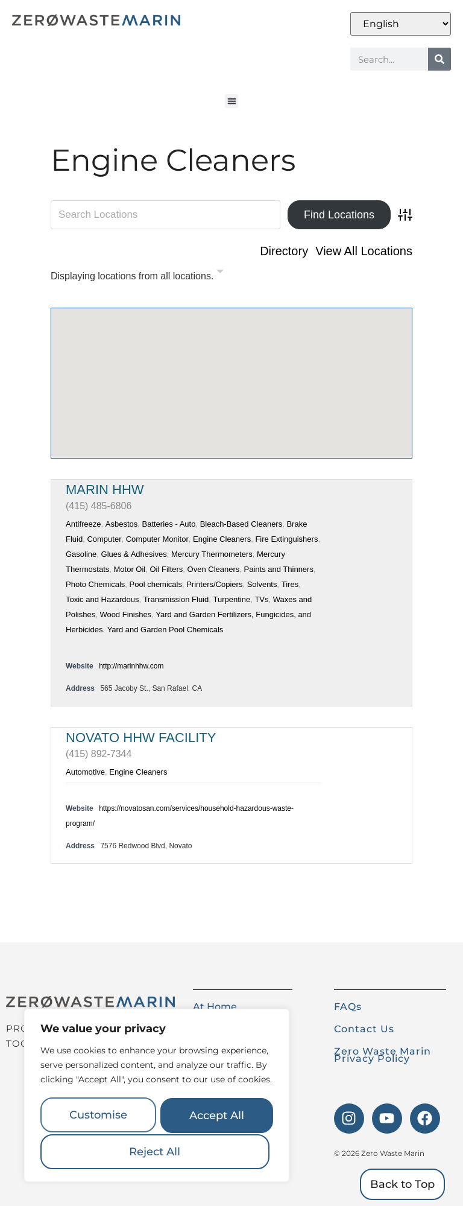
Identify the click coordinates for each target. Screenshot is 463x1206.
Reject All (214, 1116)
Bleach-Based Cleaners (241, 523)
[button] (232, 101)
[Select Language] (400, 24)
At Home (215, 1006)
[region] (156, 1097)
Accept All (157, 1151)
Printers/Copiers (214, 584)
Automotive (85, 771)
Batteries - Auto (169, 523)
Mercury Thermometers (212, 554)
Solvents (262, 584)
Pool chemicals (156, 584)
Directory (284, 251)
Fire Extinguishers (286, 539)
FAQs (348, 1006)
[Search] (439, 59)
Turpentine (231, 599)
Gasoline (81, 554)
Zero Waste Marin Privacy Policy (382, 1055)
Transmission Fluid (176, 599)
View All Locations (363, 251)
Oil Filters (166, 569)
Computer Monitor (157, 539)
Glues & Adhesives (134, 554)
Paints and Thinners (278, 569)
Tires (290, 584)
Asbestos (121, 523)
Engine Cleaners (222, 539)
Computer (104, 539)
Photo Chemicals (95, 584)
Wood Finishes (125, 614)
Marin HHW (105, 489)
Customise (98, 1116)
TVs (261, 599)
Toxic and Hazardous (102, 599)
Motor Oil (129, 569)
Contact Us (364, 1029)
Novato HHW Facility (141, 737)
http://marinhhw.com (131, 666)
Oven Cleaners (213, 569)
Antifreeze (83, 523)
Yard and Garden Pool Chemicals (165, 629)
